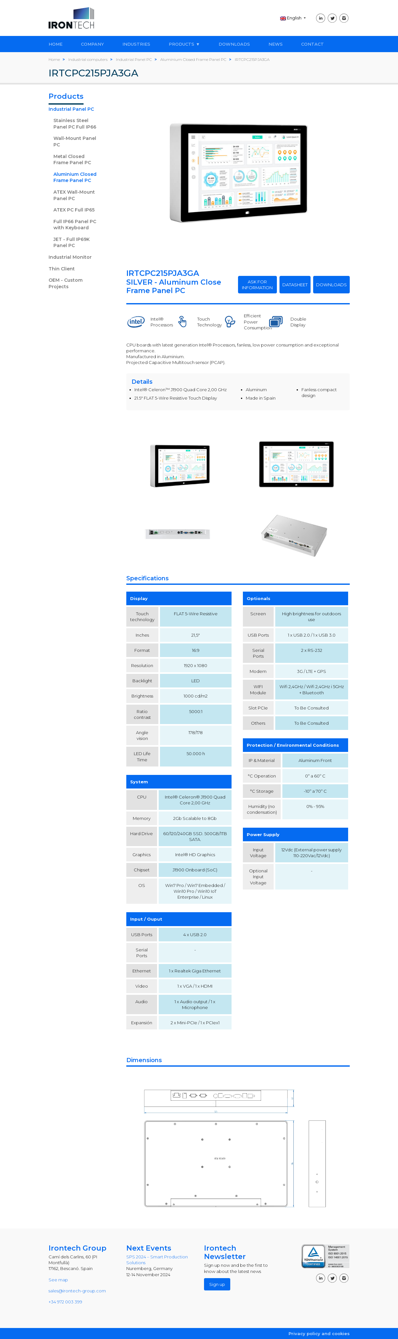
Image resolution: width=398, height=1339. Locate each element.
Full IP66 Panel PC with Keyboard (74, 225)
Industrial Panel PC (71, 109)
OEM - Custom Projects (66, 283)
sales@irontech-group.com (77, 1290)
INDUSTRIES (136, 44)
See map (58, 1279)
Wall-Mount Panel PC (74, 141)
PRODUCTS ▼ (184, 44)
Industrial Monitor (70, 257)
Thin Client (62, 269)
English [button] (291, 17)
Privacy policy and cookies (319, 1333)
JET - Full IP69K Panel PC (71, 242)
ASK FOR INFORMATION (257, 284)
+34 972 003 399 (65, 1301)
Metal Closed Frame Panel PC (72, 159)
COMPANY (92, 44)
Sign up (217, 1284)
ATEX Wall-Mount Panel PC (74, 195)
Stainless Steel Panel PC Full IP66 (74, 124)
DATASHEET (295, 284)
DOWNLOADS (234, 44)
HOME (56, 44)
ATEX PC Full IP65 (74, 210)
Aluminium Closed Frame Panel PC (75, 177)
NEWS (275, 44)
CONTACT (312, 44)
